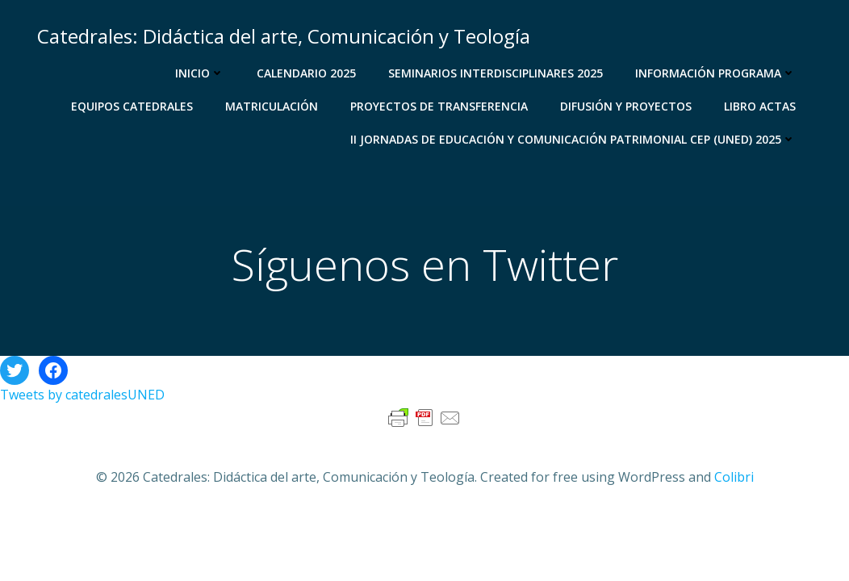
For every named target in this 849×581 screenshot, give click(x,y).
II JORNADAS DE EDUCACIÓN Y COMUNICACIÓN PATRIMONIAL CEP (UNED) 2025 (573, 139)
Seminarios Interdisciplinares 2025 (495, 73)
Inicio (199, 73)
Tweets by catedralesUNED (82, 394)
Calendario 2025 (306, 73)
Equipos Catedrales (132, 106)
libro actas (760, 106)
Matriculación (271, 106)
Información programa (715, 73)
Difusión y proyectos (626, 106)
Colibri (734, 477)
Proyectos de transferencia (439, 106)
